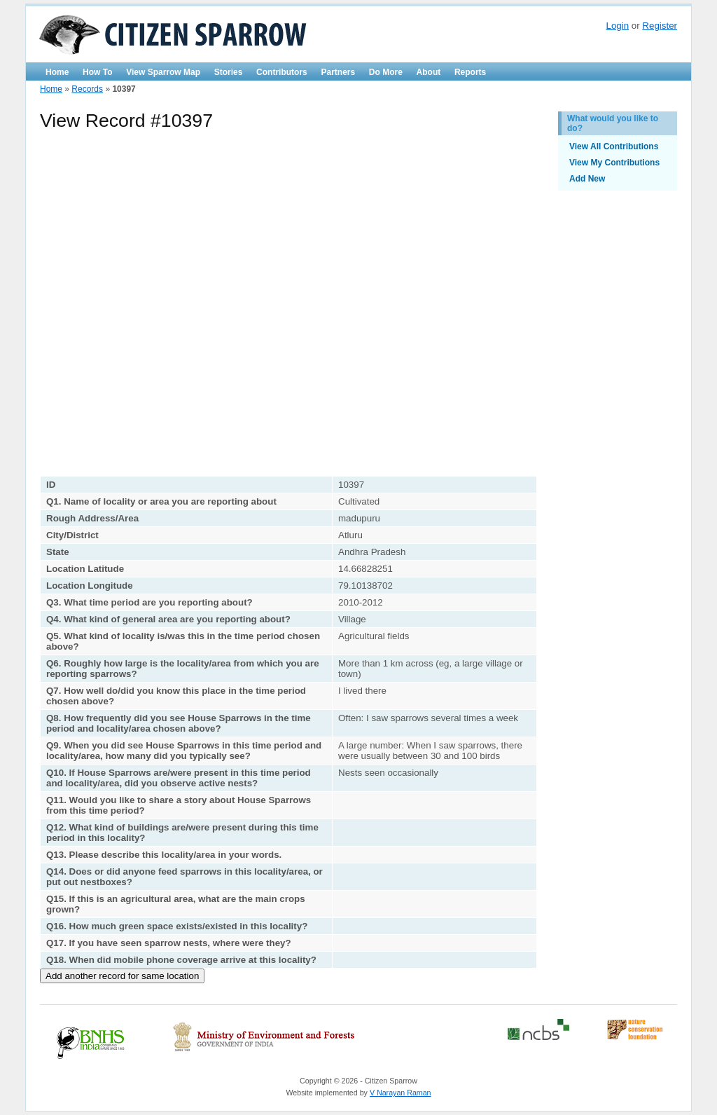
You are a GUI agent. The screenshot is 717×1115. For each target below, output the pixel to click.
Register (659, 25)
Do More (386, 72)
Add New (587, 179)
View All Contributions (613, 146)
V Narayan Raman (400, 1092)
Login (617, 25)
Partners (338, 72)
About (429, 72)
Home (57, 72)
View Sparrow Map (163, 72)
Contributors (281, 72)
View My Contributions (614, 162)
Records (87, 89)
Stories (228, 72)
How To (97, 72)
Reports (470, 72)
